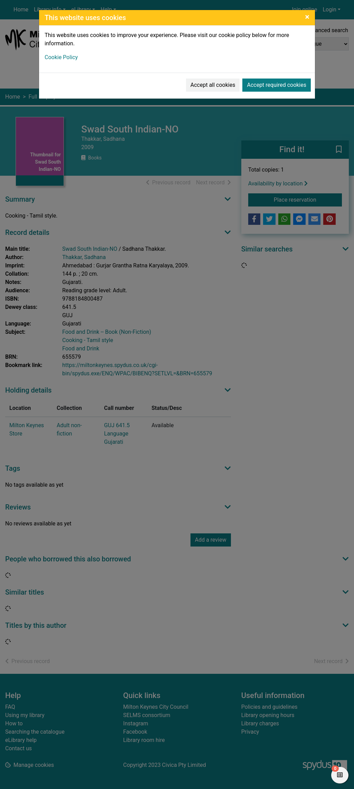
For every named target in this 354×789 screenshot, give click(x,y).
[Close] (307, 17)
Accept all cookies (212, 85)
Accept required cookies (276, 85)
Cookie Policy (61, 57)
